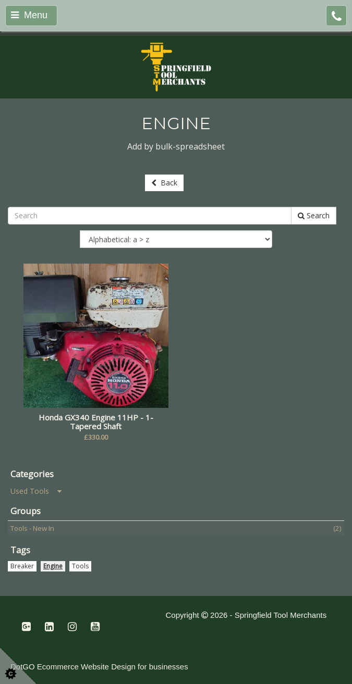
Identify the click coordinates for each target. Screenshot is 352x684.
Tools (80, 566)
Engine (53, 566)
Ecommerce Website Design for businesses (112, 666)
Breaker (22, 566)
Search (314, 215)
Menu (29, 15)
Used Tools (36, 491)
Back (164, 183)
